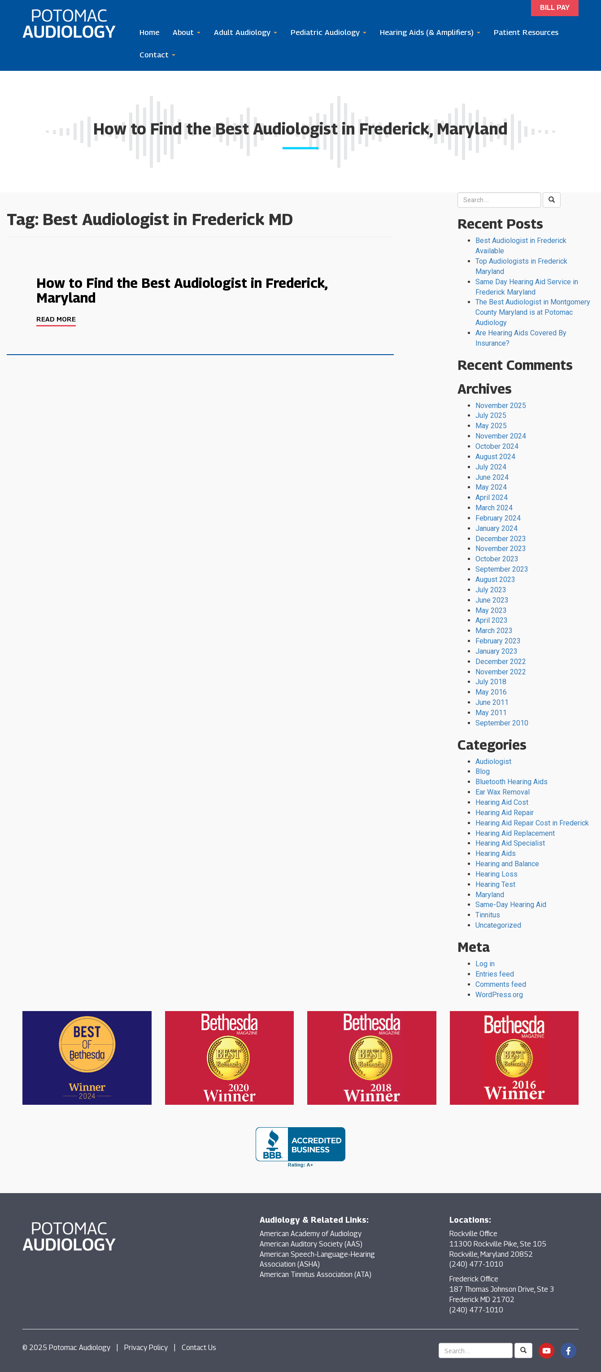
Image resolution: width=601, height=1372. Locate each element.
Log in (485, 964)
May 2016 (491, 692)
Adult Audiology (245, 32)
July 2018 (490, 681)
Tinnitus (487, 915)
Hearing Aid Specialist (510, 843)
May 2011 (491, 712)
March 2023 (494, 630)
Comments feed (500, 984)
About (186, 32)
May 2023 (491, 610)
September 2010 (501, 723)
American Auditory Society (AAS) (311, 1244)
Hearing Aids (495, 853)
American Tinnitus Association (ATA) (315, 1274)
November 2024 (500, 436)
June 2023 (492, 600)
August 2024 (495, 456)
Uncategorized (498, 925)
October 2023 (496, 559)
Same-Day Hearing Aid (510, 904)
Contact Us (199, 1347)
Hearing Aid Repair (504, 812)
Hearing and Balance (507, 864)
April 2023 (491, 620)
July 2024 (490, 467)
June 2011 (492, 702)
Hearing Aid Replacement (515, 833)
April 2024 (491, 497)
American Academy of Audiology (310, 1233)
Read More (56, 319)
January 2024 (496, 528)
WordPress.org (499, 994)
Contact (157, 54)
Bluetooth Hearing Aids (511, 781)
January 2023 (496, 651)
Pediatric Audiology (328, 32)
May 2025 (491, 425)
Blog (482, 771)
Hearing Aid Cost (501, 802)
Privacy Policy (146, 1347)
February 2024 (498, 518)
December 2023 (500, 538)
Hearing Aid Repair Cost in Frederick (532, 823)
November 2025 (500, 405)
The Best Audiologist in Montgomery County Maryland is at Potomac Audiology (532, 312)
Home (149, 32)
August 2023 (495, 579)
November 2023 (500, 548)
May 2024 (491, 487)
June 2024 (492, 477)
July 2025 (490, 415)
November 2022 (500, 672)
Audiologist (493, 761)
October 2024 (496, 446)
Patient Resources (526, 32)
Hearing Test (495, 884)
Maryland (489, 894)
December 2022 (500, 661)
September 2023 (501, 569)
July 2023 (490, 590)
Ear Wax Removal (502, 792)
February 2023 (498, 641)
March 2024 (494, 508)
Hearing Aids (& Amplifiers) (430, 32)
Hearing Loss (496, 874)
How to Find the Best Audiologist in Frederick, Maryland (181, 290)
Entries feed (494, 974)
